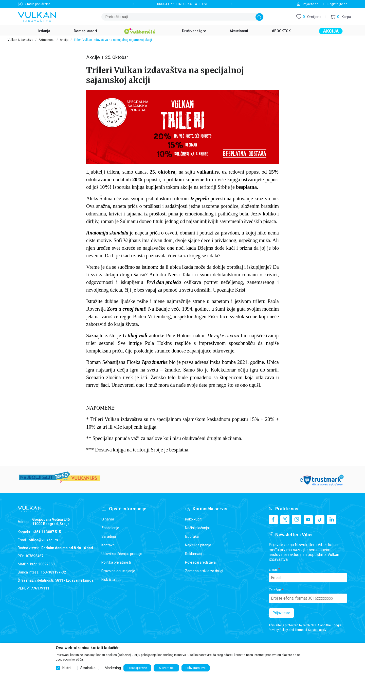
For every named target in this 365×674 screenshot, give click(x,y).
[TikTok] (319, 519)
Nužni (66, 668)
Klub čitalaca (111, 580)
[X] (284, 519)
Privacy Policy (278, 630)
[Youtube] (308, 519)
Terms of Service (306, 630)
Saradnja (108, 536)
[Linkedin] (331, 519)
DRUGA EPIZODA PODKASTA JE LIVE (182, 4)
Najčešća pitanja (198, 545)
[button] (341, 17)
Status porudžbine (37, 4)
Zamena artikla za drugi (204, 571)
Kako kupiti (193, 519)
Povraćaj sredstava (200, 562)
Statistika (88, 668)
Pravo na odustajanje (118, 571)
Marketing (113, 668)
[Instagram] (296, 519)
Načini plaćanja (197, 528)
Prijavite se (281, 613)
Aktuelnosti (46, 40)
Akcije (64, 40)
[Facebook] (273, 519)
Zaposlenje (110, 528)
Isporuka (192, 536)
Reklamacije (195, 554)
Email (273, 569)
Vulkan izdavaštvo (20, 40)
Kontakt (107, 545)
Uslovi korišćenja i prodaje (121, 554)
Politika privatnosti (116, 562)
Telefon (275, 590)
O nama (107, 519)
